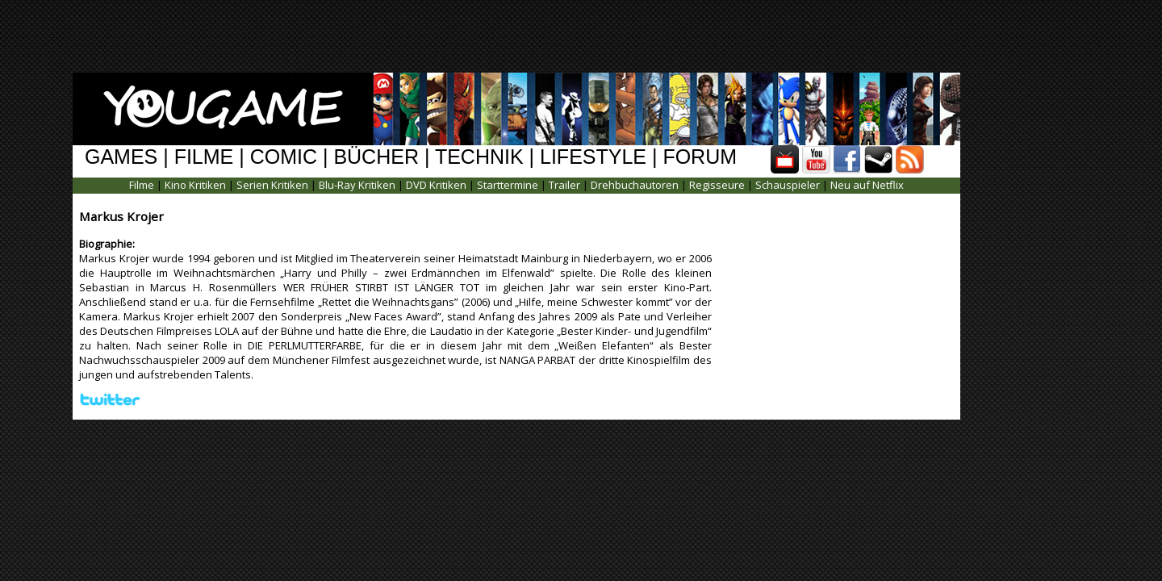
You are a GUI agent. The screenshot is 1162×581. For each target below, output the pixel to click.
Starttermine (507, 185)
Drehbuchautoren (635, 185)
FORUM (700, 156)
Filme (141, 185)
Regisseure (717, 185)
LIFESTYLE (593, 156)
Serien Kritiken (272, 185)
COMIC (283, 156)
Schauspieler (787, 185)
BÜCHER (376, 156)
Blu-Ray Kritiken (357, 185)
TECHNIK (479, 156)
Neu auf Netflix (867, 185)
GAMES (121, 156)
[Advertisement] (569, 36)
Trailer (564, 185)
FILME (204, 156)
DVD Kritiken (436, 185)
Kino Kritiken (195, 185)
